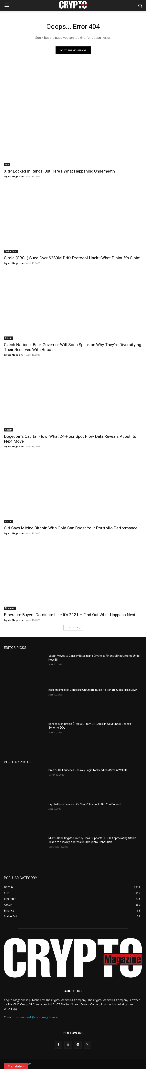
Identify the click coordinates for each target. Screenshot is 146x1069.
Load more (73, 627)
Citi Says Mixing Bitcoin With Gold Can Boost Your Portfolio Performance (71, 528)
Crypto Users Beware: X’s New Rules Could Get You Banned (84, 804)
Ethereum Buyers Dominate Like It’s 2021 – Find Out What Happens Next (69, 614)
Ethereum (10, 608)
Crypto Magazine (14, 176)
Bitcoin (8, 338)
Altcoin (8, 429)
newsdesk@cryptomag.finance (38, 1017)
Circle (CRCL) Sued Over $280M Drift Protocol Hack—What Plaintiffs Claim (72, 258)
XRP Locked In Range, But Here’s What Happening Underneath (59, 171)
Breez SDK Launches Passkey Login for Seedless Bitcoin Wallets (87, 770)
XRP (7, 164)
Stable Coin (10, 251)
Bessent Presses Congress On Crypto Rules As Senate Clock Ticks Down (93, 689)
